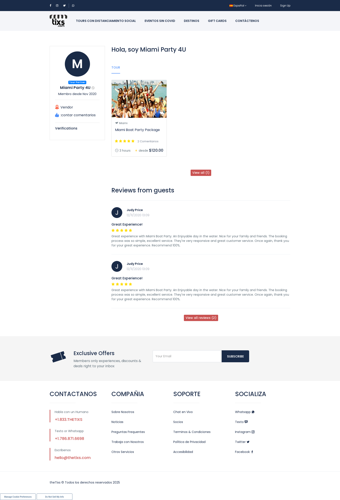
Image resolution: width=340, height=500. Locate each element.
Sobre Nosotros (122, 412)
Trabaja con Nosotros (127, 442)
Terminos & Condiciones (192, 432)
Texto (241, 422)
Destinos (191, 21)
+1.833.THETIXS (68, 419)
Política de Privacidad (189, 442)
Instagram (245, 432)
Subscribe (235, 356)
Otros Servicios (122, 452)
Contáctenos (247, 21)
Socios (178, 422)
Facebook (244, 452)
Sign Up (285, 5)
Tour (115, 67)
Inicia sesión (263, 5)
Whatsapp (245, 412)
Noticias (117, 422)
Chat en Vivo (183, 412)
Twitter (242, 442)
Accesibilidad (183, 452)
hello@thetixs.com (73, 457)
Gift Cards (217, 21)
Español (238, 5)
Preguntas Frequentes (128, 432)
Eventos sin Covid (160, 21)
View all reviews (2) (201, 318)
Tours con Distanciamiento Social (106, 21)
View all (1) (200, 172)
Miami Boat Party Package (137, 129)
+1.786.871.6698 (69, 438)
